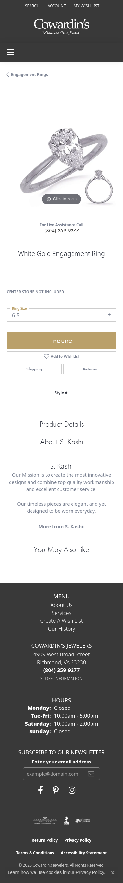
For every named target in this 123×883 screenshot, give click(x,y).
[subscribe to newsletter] (91, 774)
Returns (90, 369)
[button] (32, 5)
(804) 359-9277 (61, 230)
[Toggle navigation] (10, 52)
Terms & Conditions (35, 852)
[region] (61, 152)
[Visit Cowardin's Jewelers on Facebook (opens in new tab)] (40, 790)
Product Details (62, 424)
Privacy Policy (77, 840)
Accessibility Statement (84, 852)
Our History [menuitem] (61, 628)
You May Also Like (61, 549)
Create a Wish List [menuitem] (61, 620)
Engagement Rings (29, 74)
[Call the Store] (61, 670)
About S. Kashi (61, 441)
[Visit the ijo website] (82, 820)
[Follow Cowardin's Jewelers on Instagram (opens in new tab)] (72, 790)
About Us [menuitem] (61, 605)
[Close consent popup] (113, 872)
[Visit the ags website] (45, 820)
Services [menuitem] (61, 612)
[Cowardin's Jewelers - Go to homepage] (62, 27)
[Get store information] (61, 678)
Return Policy (45, 840)
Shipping (34, 369)
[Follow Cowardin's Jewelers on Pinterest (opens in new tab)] (56, 790)
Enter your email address (61, 761)
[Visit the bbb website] (66, 820)
